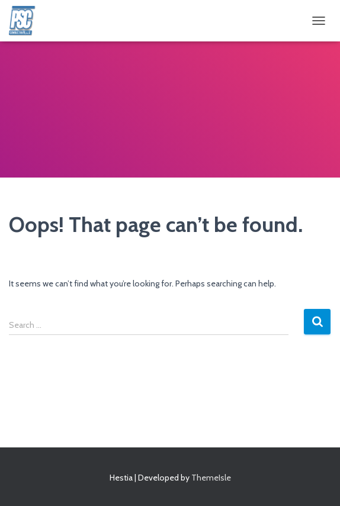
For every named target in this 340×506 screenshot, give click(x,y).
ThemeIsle (211, 477)
